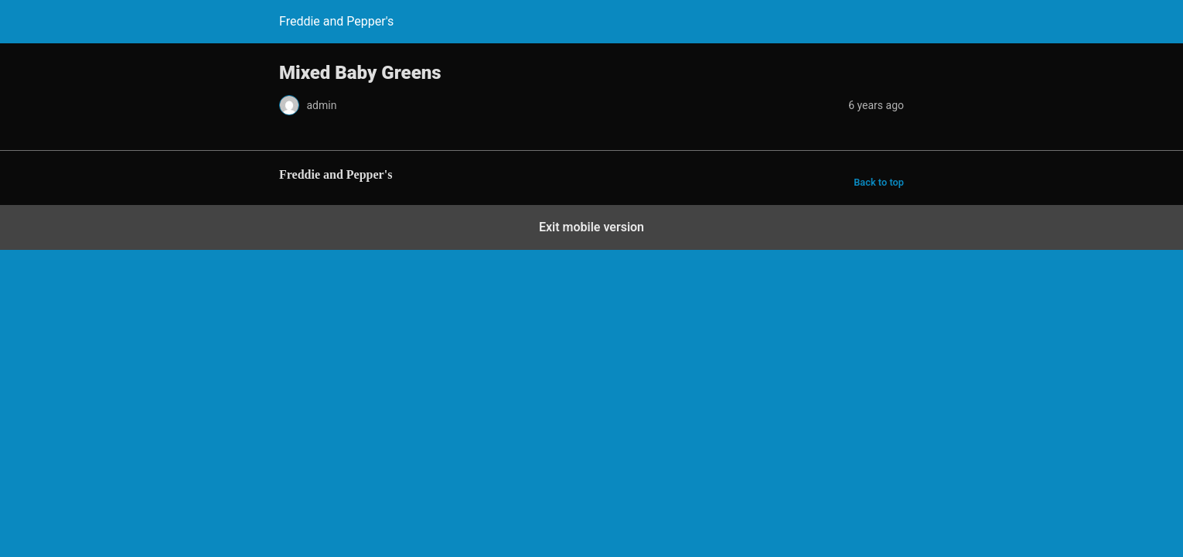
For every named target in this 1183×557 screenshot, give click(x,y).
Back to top (879, 182)
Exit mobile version (591, 227)
